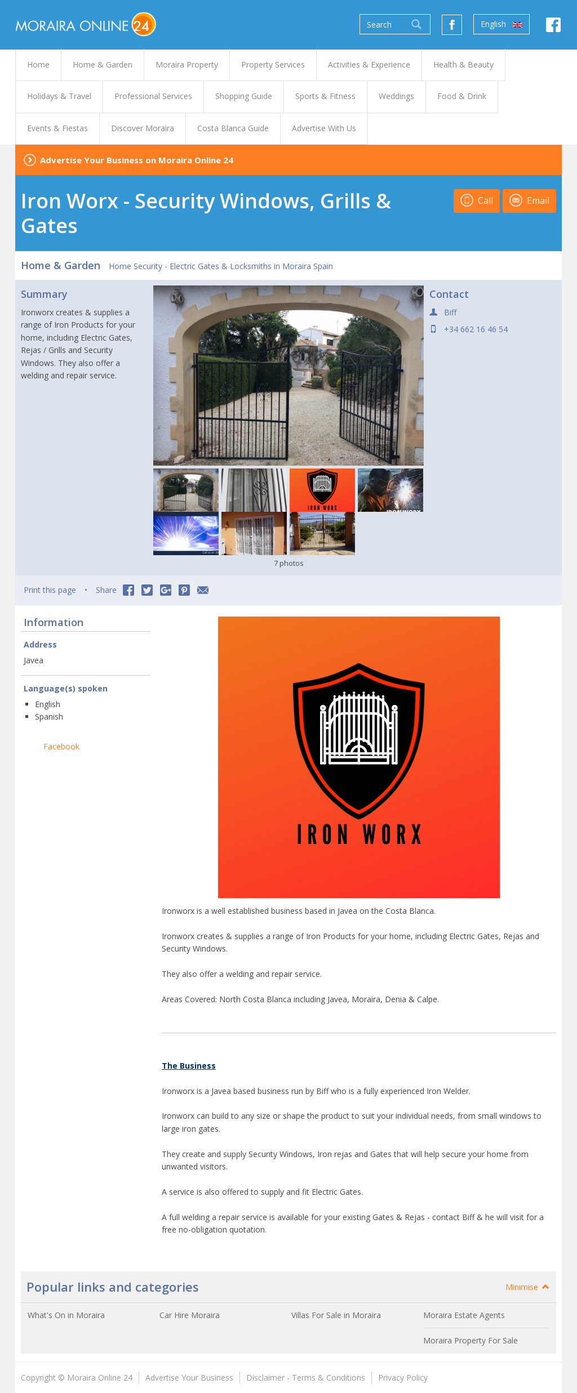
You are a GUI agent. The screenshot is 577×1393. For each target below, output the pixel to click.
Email (529, 200)
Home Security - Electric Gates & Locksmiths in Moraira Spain (221, 266)
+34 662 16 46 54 (476, 329)
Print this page (50, 589)
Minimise (528, 1287)
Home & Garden (60, 265)
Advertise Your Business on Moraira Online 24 (136, 160)
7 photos (289, 563)
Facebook (61, 746)
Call (476, 200)
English (501, 24)
